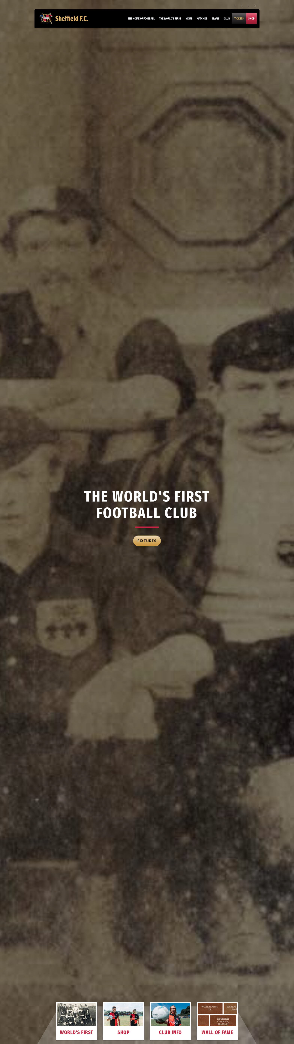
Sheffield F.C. (64, 18)
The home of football (141, 18)
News (188, 18)
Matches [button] (201, 18)
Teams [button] (215, 18)
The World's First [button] (170, 18)
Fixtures (147, 541)
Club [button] (227, 18)
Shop (251, 18)
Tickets (239, 18)
